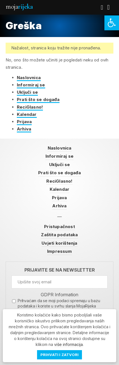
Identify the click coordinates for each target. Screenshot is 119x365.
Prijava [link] (24, 121)
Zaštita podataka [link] (59, 234)
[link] (111, 22)
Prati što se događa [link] (38, 99)
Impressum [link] (59, 251)
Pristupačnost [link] (59, 226)
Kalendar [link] (27, 114)
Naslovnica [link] (29, 77)
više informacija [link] (68, 344)
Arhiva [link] (24, 129)
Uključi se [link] (27, 92)
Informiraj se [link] (31, 85)
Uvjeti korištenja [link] (59, 243)
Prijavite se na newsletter (59, 270)
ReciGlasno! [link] (30, 107)
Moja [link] (19, 7)
